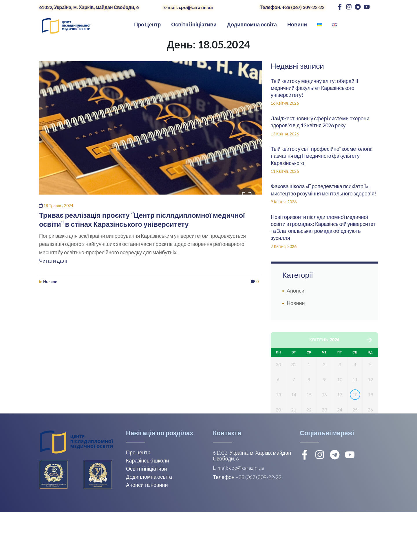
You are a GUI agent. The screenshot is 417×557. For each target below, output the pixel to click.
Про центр (138, 497)
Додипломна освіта (149, 521)
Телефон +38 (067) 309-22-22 (247, 522)
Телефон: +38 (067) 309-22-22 (292, 7)
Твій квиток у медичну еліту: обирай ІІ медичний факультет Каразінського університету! (314, 88)
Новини (50, 281)
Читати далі (53, 260)
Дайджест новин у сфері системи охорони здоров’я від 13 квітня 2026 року (320, 121)
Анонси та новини (147, 530)
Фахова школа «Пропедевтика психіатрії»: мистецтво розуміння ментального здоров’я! (324, 189)
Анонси (295, 290)
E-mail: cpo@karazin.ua (188, 7)
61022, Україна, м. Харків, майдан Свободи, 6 (89, 7)
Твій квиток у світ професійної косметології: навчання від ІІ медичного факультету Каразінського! (322, 156)
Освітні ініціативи (146, 513)
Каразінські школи (147, 505)
